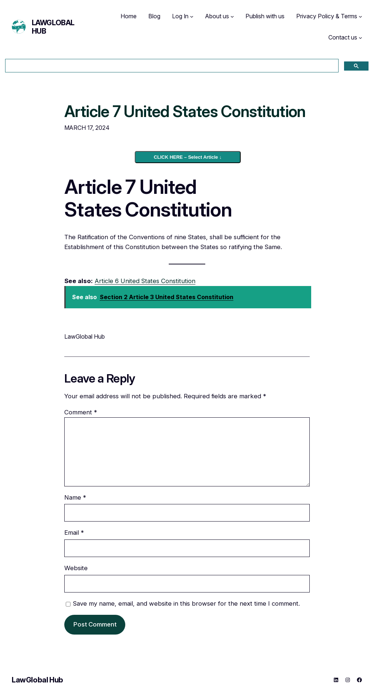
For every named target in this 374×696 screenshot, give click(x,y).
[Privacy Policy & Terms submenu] (360, 16)
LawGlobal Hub (53, 26)
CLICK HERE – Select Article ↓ (188, 157)
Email (74, 532)
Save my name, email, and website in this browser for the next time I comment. (186, 603)
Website (76, 568)
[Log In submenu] (192, 16)
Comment (80, 412)
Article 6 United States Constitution (145, 281)
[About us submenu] (232, 16)
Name (75, 497)
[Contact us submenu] (360, 37)
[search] (171, 66)
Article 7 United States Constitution (184, 111)
